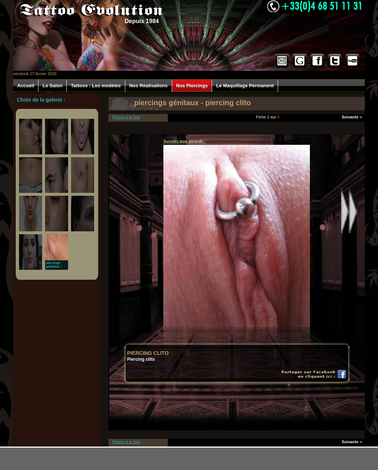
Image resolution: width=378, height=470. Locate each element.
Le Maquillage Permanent (245, 85)
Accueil (25, 85)
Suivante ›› (352, 117)
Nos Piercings (192, 85)
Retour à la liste (126, 117)
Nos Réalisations (148, 85)
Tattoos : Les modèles (96, 85)
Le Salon (52, 85)
